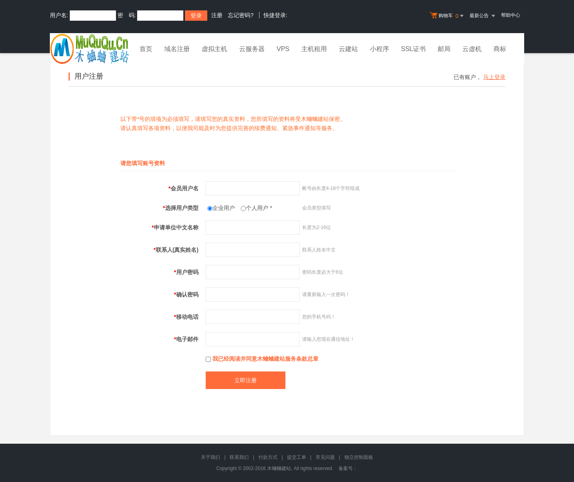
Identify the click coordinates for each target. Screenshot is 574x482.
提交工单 (296, 457)
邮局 (444, 48)
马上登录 (494, 77)
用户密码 (186, 272)
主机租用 (314, 48)
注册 (216, 15)
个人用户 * (259, 208)
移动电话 (186, 317)
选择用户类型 (181, 208)
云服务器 (252, 48)
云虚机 (472, 48)
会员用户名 (184, 188)
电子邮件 (186, 339)
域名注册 (177, 48)
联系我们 (239, 457)
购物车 (448, 16)
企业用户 (223, 208)
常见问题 (325, 457)
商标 (499, 48)
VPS (283, 48)
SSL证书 (413, 48)
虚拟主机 (214, 48)
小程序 (379, 48)
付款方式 (267, 457)
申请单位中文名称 (175, 227)
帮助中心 (510, 15)
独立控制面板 (358, 457)
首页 (146, 48)
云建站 (348, 48)
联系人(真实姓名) (176, 250)
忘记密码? (241, 15)
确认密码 (186, 294)
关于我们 (210, 457)
